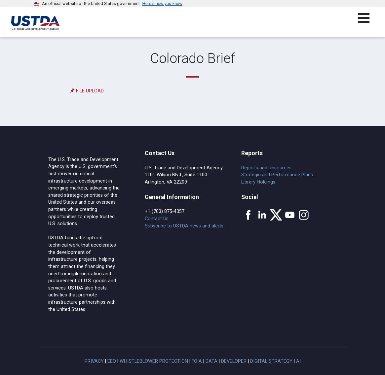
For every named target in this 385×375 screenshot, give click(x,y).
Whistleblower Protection (154, 361)
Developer (234, 361)
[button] (367, 22)
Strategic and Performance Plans (277, 175)
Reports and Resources (266, 168)
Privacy (94, 361)
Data (211, 361)
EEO (111, 361)
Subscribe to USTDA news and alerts (184, 226)
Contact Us (157, 219)
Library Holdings (258, 182)
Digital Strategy (271, 361)
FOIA (197, 361)
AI (298, 361)
